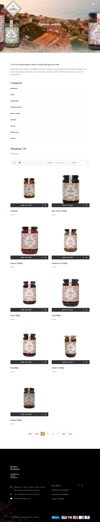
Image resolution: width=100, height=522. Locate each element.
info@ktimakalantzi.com (22, 498)
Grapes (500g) (16, 420)
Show (74, 163)
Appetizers (14, 88)
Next (63, 434)
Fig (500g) (14, 368)
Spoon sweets (15, 113)
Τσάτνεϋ (13, 138)
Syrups (12, 126)
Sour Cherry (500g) (59, 211)
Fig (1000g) (56, 315)
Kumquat (13, 211)
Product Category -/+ (61, 163)
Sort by (49, 163)
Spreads (13, 120)
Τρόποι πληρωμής (58, 499)
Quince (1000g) (16, 263)
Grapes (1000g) (58, 368)
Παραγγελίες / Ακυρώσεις (60, 490)
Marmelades (14, 101)
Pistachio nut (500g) (59, 263)
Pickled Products (16, 107)
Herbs (12, 95)
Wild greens (14, 132)
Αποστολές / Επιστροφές (60, 494)
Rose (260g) (15, 315)
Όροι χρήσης (56, 485)
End (70, 434)
